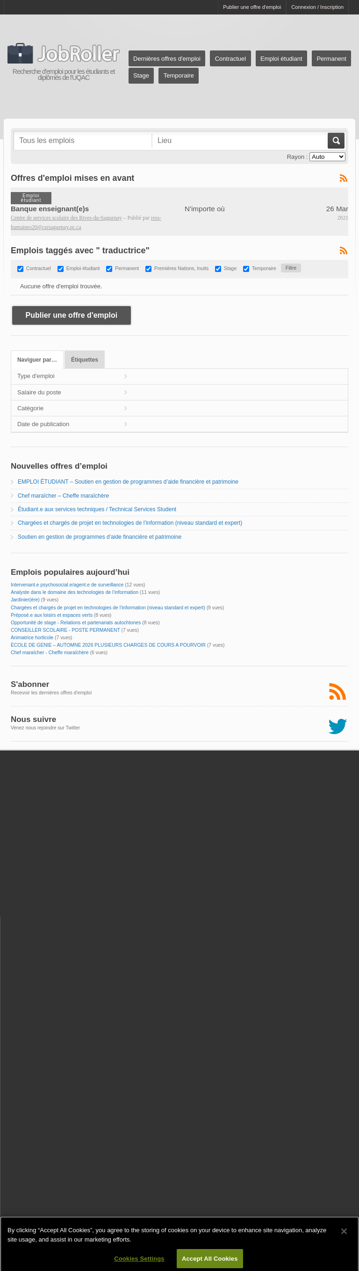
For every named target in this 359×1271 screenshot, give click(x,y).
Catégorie (30, 408)
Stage (141, 75)
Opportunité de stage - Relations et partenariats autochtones (76, 622)
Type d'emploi (36, 375)
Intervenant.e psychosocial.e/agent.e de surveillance (67, 584)
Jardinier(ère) (25, 599)
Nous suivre (33, 719)
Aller (335, 140)
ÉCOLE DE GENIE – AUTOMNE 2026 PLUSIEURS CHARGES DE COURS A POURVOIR (108, 645)
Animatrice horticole (32, 637)
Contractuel (230, 58)
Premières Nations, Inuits (181, 268)
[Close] (344, 1238)
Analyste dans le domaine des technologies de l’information (74, 592)
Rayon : (297, 156)
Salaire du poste (39, 392)
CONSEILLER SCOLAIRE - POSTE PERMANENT (65, 630)
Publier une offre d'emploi (252, 7)
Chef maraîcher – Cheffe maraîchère (63, 496)
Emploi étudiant (281, 58)
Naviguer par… (37, 360)
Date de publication (43, 424)
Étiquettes (84, 360)
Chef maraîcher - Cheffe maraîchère (50, 652)
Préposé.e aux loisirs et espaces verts (52, 615)
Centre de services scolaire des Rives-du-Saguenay (66, 218)
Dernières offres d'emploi (167, 58)
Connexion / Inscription (317, 7)
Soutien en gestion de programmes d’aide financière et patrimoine (99, 537)
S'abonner (30, 684)
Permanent (331, 58)
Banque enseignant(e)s (50, 209)
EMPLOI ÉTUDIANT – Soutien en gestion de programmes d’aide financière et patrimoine (128, 481)
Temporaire (179, 75)
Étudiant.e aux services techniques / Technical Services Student (97, 509)
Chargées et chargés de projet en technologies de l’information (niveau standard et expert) (130, 523)
